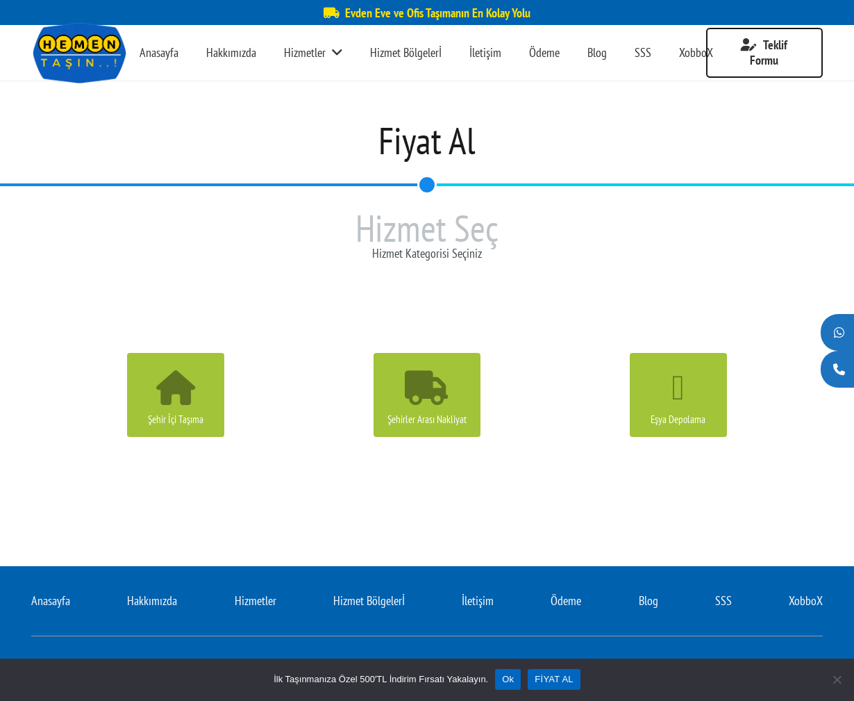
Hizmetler (255, 601)
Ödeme (566, 601)
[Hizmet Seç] (427, 185)
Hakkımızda (152, 601)
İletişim (478, 601)
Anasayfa (50, 601)
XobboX (806, 601)
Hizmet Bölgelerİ (369, 601)
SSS (723, 601)
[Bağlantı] (79, 53)
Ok (508, 679)
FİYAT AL (554, 679)
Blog (648, 601)
